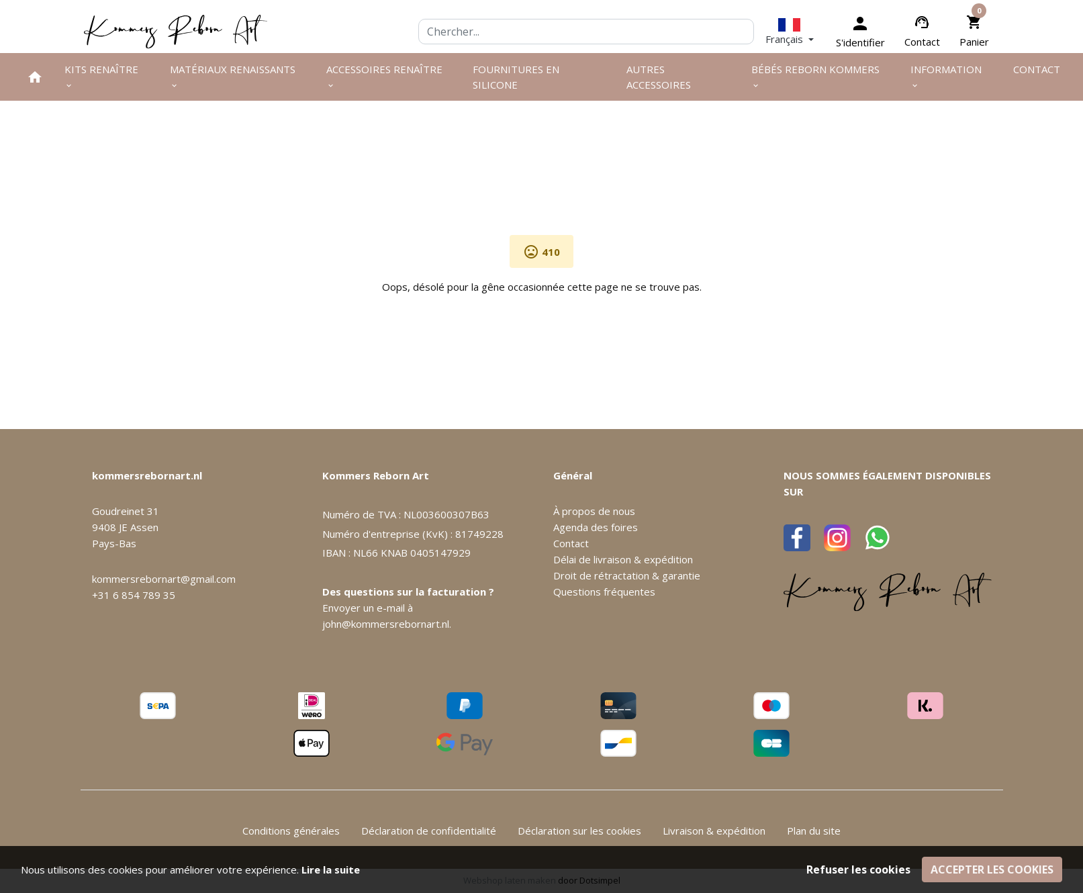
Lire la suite (330, 869)
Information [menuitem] (946, 76)
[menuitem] (34, 77)
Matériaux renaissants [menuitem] (232, 76)
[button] (789, 31)
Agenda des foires (595, 527)
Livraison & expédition (714, 830)
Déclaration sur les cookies (579, 830)
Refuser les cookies (858, 869)
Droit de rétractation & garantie (626, 575)
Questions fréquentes (604, 591)
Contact (922, 41)
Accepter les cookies (992, 869)
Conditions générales (291, 830)
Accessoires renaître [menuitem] (384, 76)
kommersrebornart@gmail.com (164, 578)
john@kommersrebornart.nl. (386, 623)
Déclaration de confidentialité (428, 830)
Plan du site (814, 830)
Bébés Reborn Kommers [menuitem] (815, 76)
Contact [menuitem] (1036, 69)
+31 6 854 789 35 (133, 595)
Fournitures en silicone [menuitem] (516, 76)
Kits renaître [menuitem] (101, 76)
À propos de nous (594, 511)
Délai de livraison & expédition (623, 559)
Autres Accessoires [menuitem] (658, 76)
